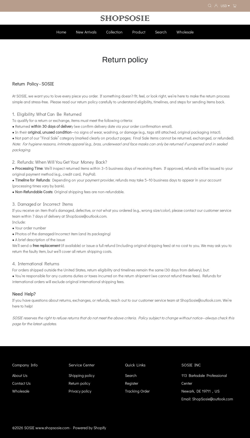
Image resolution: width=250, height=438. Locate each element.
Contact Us (21, 383)
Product (138, 31)
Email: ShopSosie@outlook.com (207, 398)
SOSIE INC (191, 365)
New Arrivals (86, 31)
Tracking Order (137, 391)
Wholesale (185, 31)
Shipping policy (81, 375)
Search (161, 31)
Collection (114, 31)
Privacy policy (80, 391)
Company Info (25, 365)
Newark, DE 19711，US (200, 391)
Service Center (82, 365)
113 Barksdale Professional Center (204, 379)
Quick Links (135, 365)
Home (61, 31)
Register (131, 383)
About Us (19, 375)
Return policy (79, 383)
